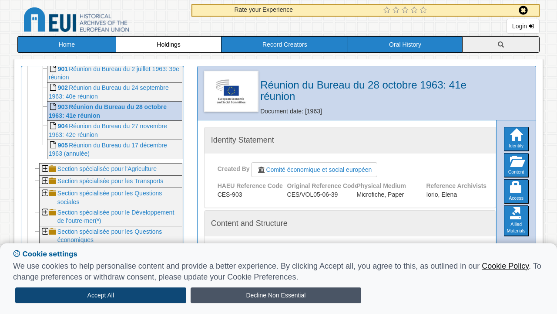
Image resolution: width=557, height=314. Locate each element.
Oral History (405, 44)
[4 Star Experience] (415, 10)
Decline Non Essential (275, 295)
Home (67, 44)
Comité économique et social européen (314, 169)
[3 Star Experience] (406, 10)
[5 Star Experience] (424, 10)
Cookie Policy (505, 266)
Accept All (100, 295)
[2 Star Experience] (397, 10)
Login (523, 26)
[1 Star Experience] (388, 10)
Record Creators (284, 44)
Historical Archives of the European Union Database (101, 21)
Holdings (168, 44)
